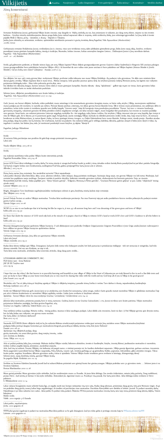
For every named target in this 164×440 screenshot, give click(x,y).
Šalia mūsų (123, 2)
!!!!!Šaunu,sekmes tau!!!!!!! (134, 411)
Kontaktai (138, 2)
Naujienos (69, 2)
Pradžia (55, 3)
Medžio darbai (155, 2)
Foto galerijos (105, 2)
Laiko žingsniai (86, 2)
